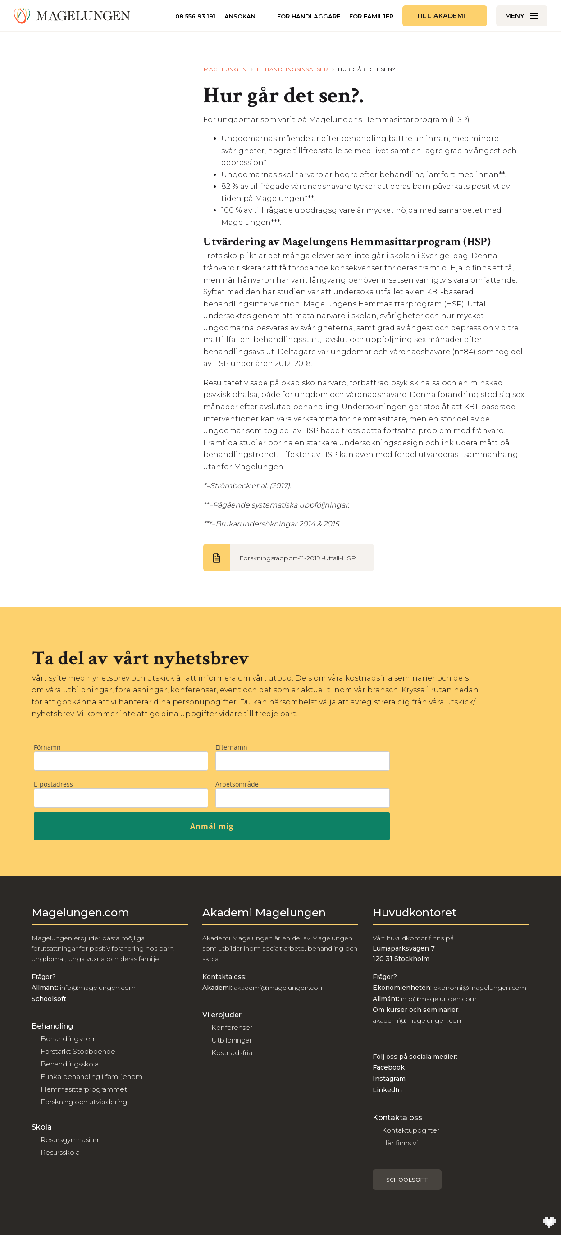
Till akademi (440, 16)
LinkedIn (387, 1090)
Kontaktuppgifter (410, 1130)
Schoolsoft (407, 1179)
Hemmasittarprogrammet (84, 1089)
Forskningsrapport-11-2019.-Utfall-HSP (297, 558)
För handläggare (308, 16)
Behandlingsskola (70, 1064)
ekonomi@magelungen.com (479, 987)
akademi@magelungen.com (279, 987)
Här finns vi (400, 1142)
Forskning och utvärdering (84, 1101)
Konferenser (231, 1027)
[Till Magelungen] (72, 16)
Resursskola (60, 1152)
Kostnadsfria (231, 1052)
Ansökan (239, 16)
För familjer (371, 16)
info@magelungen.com (97, 987)
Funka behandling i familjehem (91, 1076)
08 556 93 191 (195, 16)
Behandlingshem (69, 1038)
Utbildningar (231, 1040)
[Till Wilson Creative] (549, 1223)
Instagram (389, 1079)
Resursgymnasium (71, 1139)
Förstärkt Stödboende (78, 1051)
